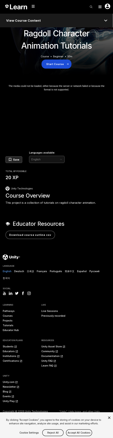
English (7, 271)
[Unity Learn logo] (16, 6)
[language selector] (47, 159)
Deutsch (19, 271)
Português (56, 271)
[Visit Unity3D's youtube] (4, 293)
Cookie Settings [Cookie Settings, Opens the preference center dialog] (29, 435)
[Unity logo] (11, 257)
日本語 (30, 271)
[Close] (109, 421)
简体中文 (69, 271)
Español (82, 271)
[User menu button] (107, 6)
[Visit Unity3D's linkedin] (10, 293)
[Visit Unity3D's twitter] (16, 293)
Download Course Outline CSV (30, 234)
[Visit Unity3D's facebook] (23, 293)
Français (42, 271)
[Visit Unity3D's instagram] (29, 293)
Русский (94, 271)
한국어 (6, 278)
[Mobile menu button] (33, 6)
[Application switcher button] (100, 6)
